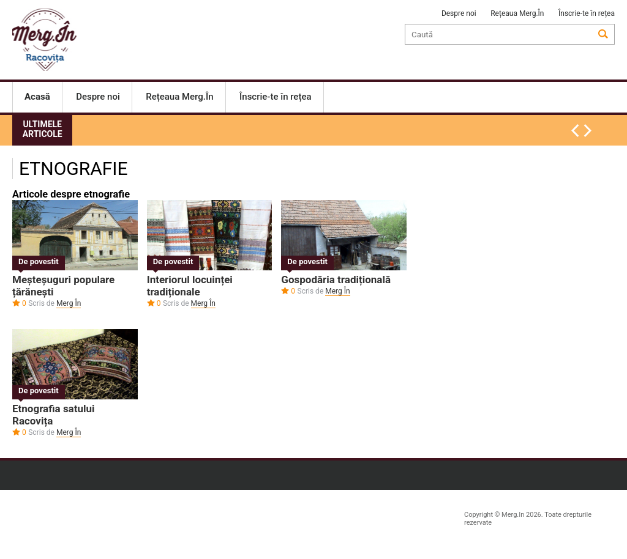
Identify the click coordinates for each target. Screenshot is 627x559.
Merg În (68, 303)
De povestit (38, 261)
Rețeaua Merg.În (517, 13)
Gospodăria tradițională (336, 279)
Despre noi (458, 13)
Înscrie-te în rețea (586, 13)
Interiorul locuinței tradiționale (190, 285)
